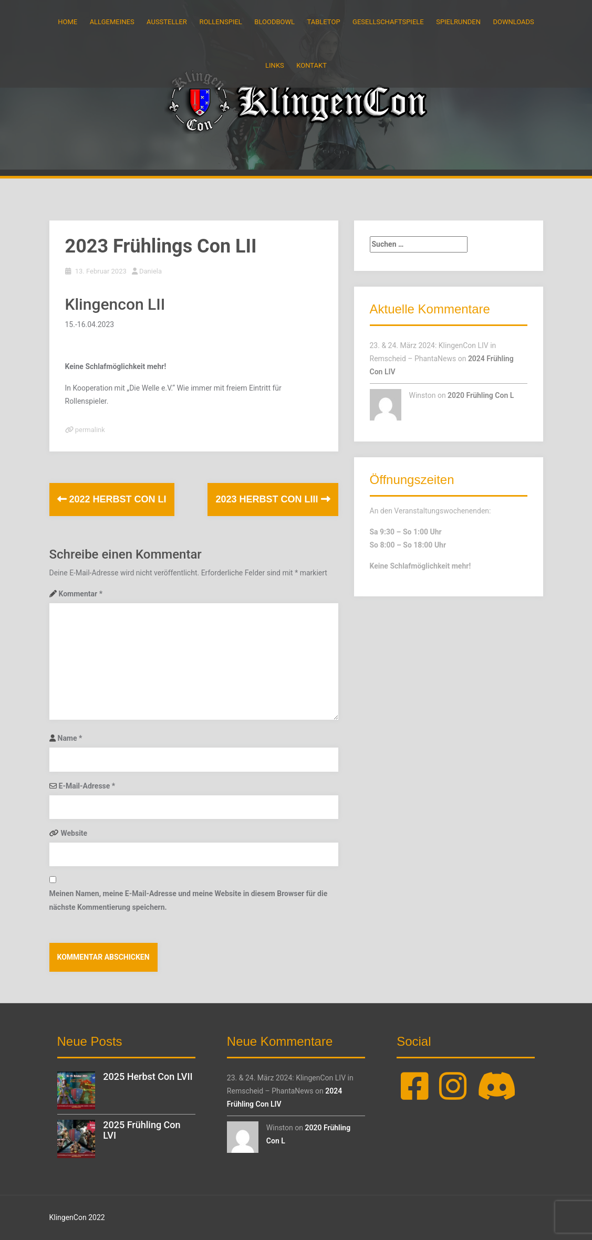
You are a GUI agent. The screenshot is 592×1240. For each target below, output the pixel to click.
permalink (89, 430)
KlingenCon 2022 (77, 1217)
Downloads (513, 22)
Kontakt (311, 65)
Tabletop (323, 22)
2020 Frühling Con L (481, 395)
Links (274, 65)
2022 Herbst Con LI (112, 499)
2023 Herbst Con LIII (272, 499)
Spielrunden (458, 22)
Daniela (150, 271)
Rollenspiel (220, 22)
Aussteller (167, 22)
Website (74, 833)
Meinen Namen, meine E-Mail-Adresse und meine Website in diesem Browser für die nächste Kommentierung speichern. (188, 900)
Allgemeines (112, 22)
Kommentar (80, 594)
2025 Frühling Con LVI (141, 1130)
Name (70, 738)
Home (67, 22)
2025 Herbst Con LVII (147, 1076)
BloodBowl (274, 22)
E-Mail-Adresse (87, 786)
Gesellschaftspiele (388, 22)
